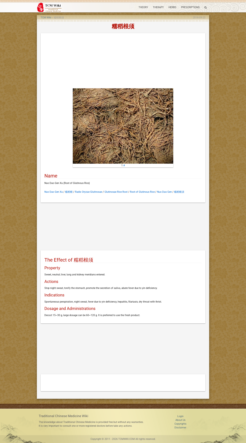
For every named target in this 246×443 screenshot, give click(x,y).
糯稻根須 (179, 191)
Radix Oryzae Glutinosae (88, 191)
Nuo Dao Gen (164, 191)
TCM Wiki (46, 17)
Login (180, 416)
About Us (180, 420)
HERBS (172, 7)
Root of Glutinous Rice (142, 191)
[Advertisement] (123, 61)
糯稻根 (69, 191)
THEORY (143, 7)
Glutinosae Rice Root (116, 191)
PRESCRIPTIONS (190, 7)
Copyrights (180, 423)
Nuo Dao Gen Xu (53, 191)
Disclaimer (180, 427)
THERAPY (158, 7)
